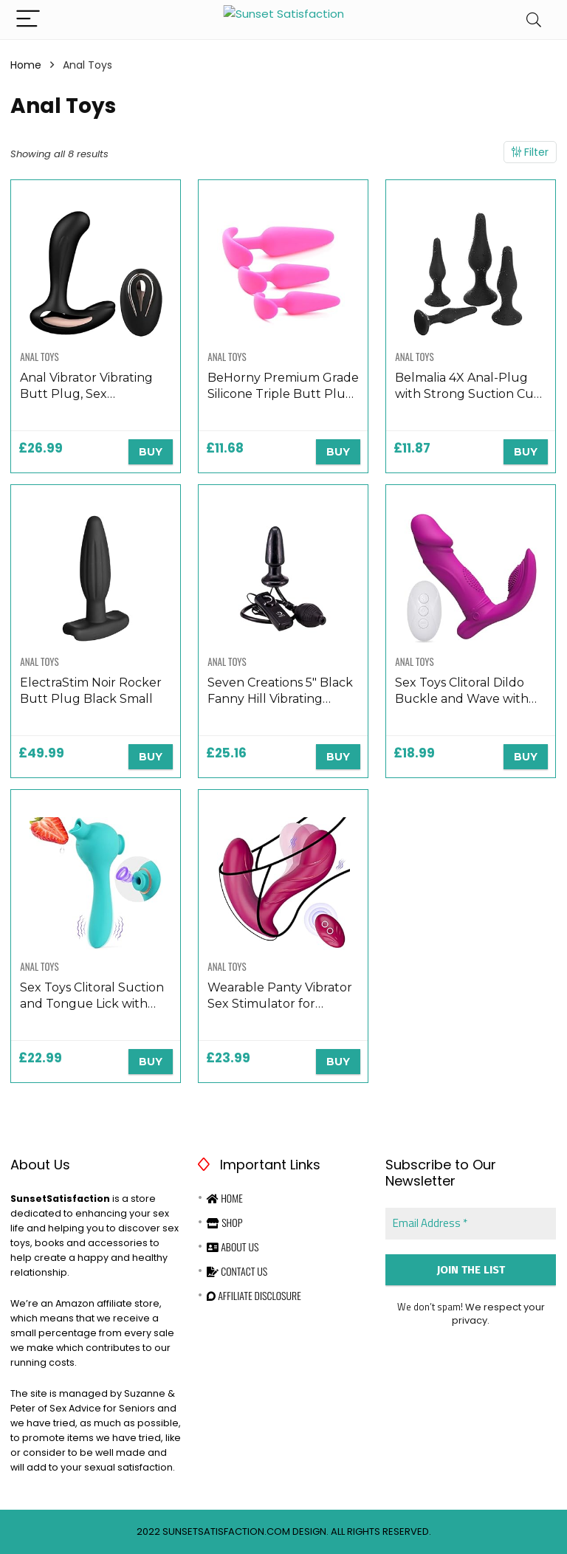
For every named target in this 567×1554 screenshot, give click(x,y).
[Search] (533, 19)
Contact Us (237, 1271)
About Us (232, 1246)
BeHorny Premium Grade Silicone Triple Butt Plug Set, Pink (283, 394)
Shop (224, 1222)
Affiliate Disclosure (253, 1295)
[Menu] (28, 19)
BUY (150, 451)
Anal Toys (39, 356)
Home (25, 65)
